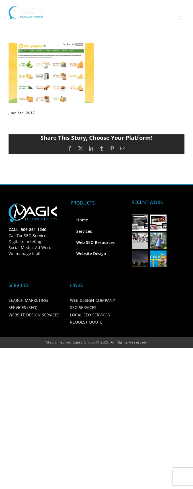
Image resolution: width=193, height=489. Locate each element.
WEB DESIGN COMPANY (92, 300)
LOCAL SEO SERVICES (90, 315)
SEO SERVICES (83, 307)
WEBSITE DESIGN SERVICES (34, 315)
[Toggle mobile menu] (181, 18)
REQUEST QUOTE (86, 322)
